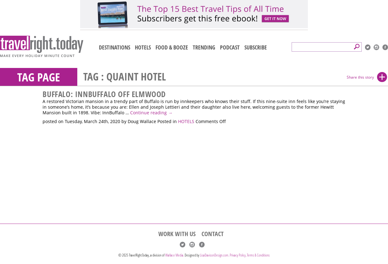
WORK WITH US (177, 234)
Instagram (376, 47)
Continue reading (151, 113)
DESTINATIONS (114, 47)
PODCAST (230, 47)
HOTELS (143, 47)
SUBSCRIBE (255, 47)
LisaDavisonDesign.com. (215, 255)
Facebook (385, 47)
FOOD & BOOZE (172, 47)
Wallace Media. (174, 255)
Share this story (360, 77)
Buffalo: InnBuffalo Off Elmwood (104, 94)
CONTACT (213, 234)
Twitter (367, 47)
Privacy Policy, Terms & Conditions (250, 255)
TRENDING (204, 47)
